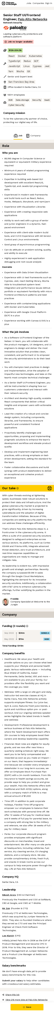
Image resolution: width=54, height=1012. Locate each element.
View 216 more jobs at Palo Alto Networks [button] (24, 999)
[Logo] (9, 3)
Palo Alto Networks (32, 19)
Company (33, 135)
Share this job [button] (10, 994)
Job (18, 135)
